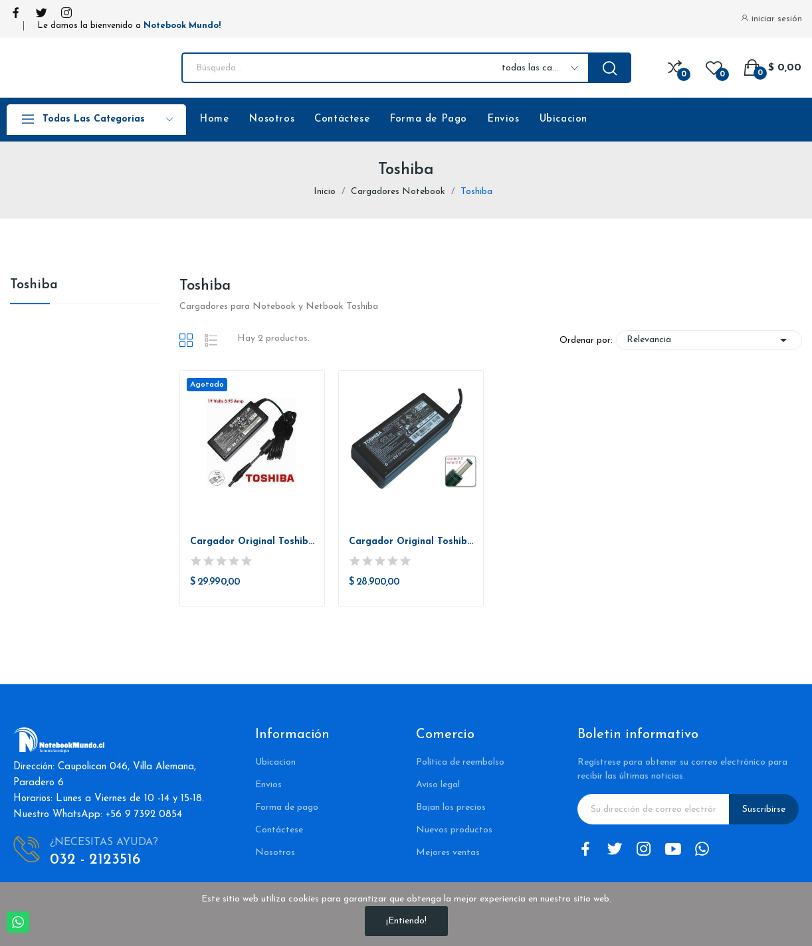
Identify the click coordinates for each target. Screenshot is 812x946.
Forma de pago (286, 807)
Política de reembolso (460, 762)
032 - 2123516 (95, 860)
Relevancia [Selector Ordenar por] (709, 340)
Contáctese (341, 119)
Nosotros (271, 119)
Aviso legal (438, 785)
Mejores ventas (448, 853)
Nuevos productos (454, 830)
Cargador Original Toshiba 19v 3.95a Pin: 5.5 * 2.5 (252, 542)
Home (214, 119)
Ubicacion (563, 119)
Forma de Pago (428, 119)
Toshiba (34, 285)
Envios (503, 119)
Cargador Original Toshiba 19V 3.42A (411, 542)
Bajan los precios (451, 807)
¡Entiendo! (406, 921)
